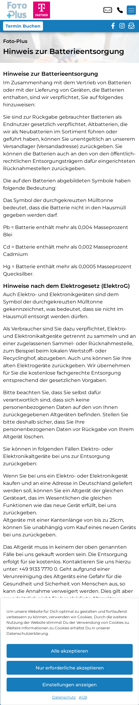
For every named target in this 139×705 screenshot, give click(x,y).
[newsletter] (131, 26)
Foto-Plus (15, 41)
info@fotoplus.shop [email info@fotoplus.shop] (107, 10)
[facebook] (113, 26)
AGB (83, 697)
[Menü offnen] (131, 10)
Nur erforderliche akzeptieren (70, 668)
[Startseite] (16, 10)
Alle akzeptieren (69, 651)
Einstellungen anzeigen (69, 685)
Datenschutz (64, 697)
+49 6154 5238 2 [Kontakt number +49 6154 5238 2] (120, 10)
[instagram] (122, 26)
